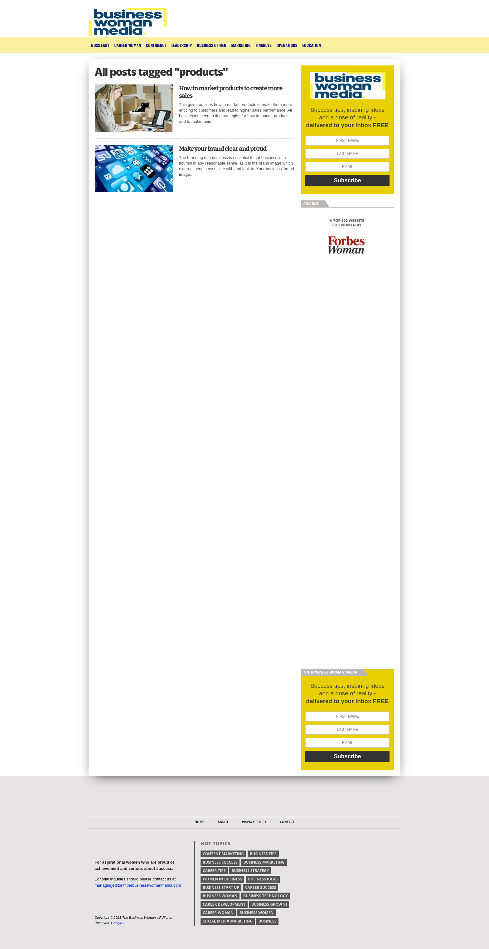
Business (267, 921)
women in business (222, 879)
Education (311, 45)
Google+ (117, 923)
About (223, 821)
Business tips (263, 853)
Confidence (156, 45)
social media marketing (228, 921)
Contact (287, 821)
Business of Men (211, 45)
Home (199, 821)
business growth (269, 904)
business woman (220, 896)
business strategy (250, 870)
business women (257, 912)
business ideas (263, 879)
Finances (263, 45)
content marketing (223, 853)
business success (220, 862)
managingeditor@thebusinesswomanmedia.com (137, 885)
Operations (287, 45)
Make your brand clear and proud (222, 148)
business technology (265, 896)
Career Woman (127, 45)
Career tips (214, 870)
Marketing (241, 45)
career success (260, 887)
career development (224, 904)
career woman (218, 912)
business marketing (263, 862)
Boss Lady (100, 45)
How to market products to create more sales (231, 91)
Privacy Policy (254, 821)
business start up (221, 887)
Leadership (181, 45)
